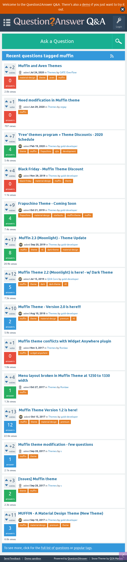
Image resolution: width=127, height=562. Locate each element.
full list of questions (55, 548)
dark (43, 284)
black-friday (25, 181)
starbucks (58, 215)
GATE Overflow (68, 72)
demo (86, 4)
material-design (27, 77)
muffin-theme (74, 215)
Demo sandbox (33, 558)
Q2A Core (52, 279)
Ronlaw (64, 348)
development (69, 151)
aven (51, 77)
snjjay (63, 107)
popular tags (83, 548)
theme (42, 77)
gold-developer (69, 146)
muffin (61, 77)
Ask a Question (57, 41)
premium (64, 318)
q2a (57, 151)
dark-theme (53, 249)
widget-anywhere (38, 353)
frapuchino (46, 151)
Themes (51, 72)
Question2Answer (77, 558)
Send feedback (12, 558)
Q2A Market (116, 558)
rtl (42, 249)
